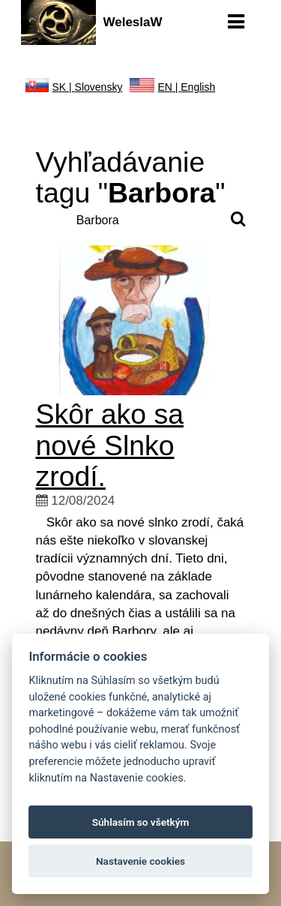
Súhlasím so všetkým (141, 822)
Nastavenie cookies (140, 861)
